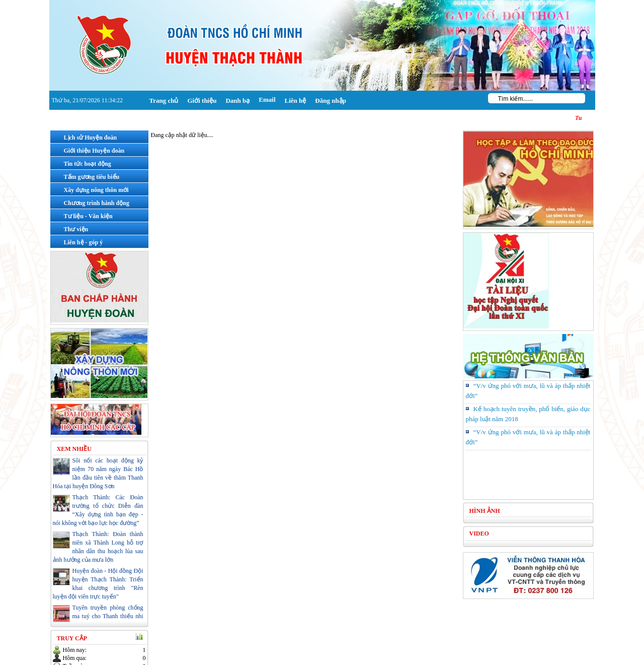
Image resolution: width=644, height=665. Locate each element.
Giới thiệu (201, 100)
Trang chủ (164, 100)
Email (267, 99)
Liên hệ (295, 100)
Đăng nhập (330, 100)
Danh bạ (237, 100)
